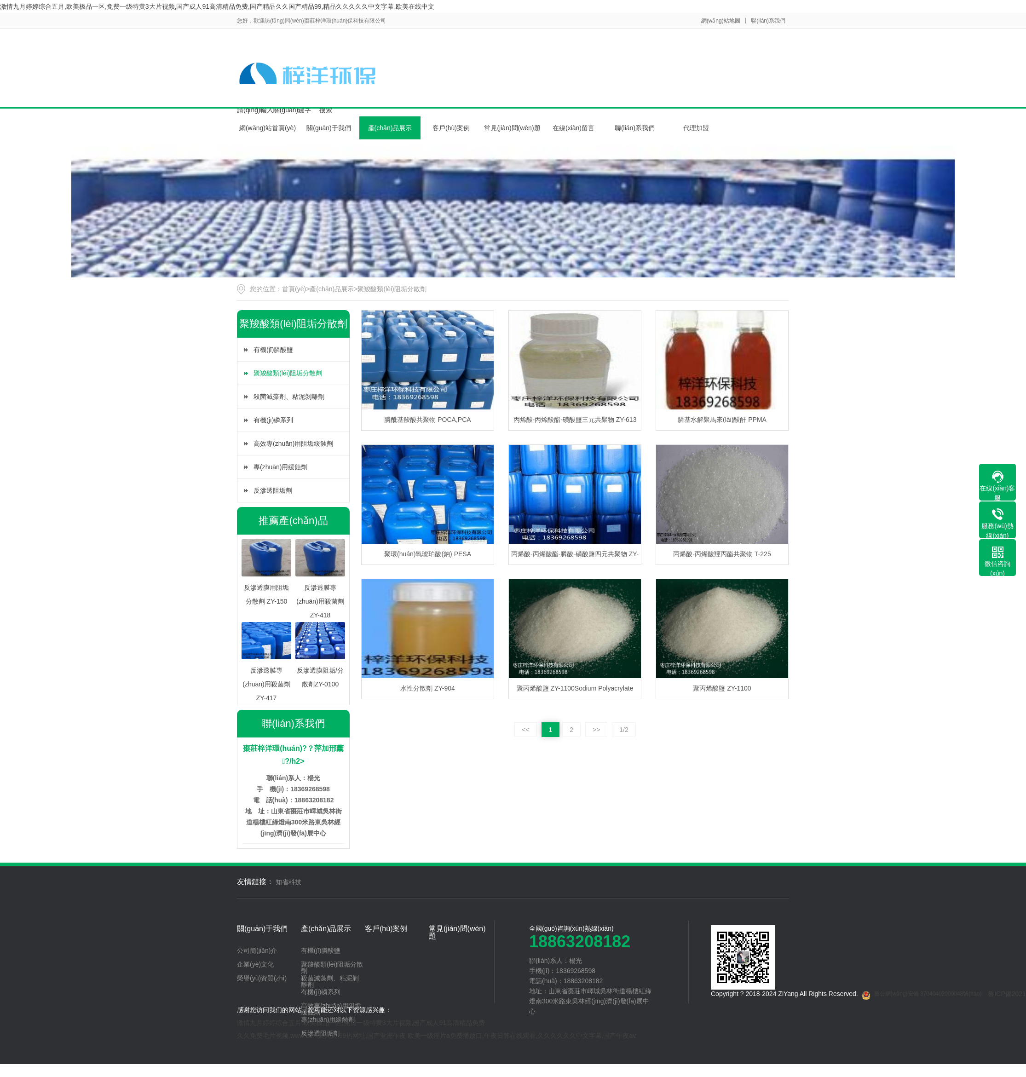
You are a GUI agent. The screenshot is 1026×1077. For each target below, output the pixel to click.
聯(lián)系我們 (768, 20)
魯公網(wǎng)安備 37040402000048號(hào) (922, 995)
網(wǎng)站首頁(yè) (267, 128)
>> (596, 729)
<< (525, 729)
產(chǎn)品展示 (390, 128)
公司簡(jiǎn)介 (257, 950)
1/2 (623, 729)
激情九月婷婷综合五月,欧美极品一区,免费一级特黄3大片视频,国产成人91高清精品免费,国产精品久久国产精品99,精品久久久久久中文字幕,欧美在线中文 (217, 6)
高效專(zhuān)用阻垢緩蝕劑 (293, 443)
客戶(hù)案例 (451, 128)
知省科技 (288, 882)
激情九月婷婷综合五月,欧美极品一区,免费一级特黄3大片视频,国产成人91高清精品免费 (361, 1022)
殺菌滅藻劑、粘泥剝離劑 (289, 396)
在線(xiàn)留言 (573, 128)
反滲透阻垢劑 (273, 490)
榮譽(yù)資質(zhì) (262, 978)
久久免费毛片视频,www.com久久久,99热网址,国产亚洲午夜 (321, 1035)
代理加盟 (696, 128)
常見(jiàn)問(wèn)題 (512, 128)
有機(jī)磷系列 (273, 420)
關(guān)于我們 (328, 128)
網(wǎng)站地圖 (720, 20)
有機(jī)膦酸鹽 (273, 349)
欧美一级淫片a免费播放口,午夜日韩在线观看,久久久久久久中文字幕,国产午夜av (522, 1035)
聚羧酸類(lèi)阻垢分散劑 (391, 289)
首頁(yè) (294, 289)
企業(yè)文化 (255, 964)
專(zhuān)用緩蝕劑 (280, 467)
